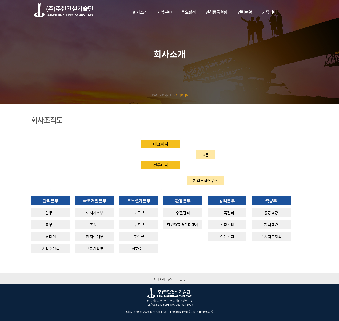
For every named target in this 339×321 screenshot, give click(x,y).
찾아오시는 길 (177, 279)
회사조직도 (182, 95)
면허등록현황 (216, 12)
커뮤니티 (269, 12)
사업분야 (164, 12)
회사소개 (140, 12)
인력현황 (244, 12)
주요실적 (188, 12)
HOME (154, 95)
